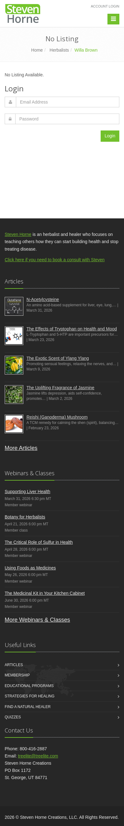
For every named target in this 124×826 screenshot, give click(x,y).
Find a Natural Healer (27, 707)
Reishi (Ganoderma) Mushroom (57, 417)
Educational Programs (29, 686)
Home (37, 50)
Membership (17, 675)
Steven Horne (18, 234)
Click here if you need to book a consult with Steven (55, 259)
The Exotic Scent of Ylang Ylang (57, 358)
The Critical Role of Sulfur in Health (39, 542)
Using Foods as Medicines (30, 567)
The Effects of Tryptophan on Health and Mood (71, 328)
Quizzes (13, 717)
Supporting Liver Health (27, 491)
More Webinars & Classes (37, 620)
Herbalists (59, 50)
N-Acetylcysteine (42, 299)
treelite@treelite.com (38, 755)
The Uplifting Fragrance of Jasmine (60, 387)
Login (110, 135)
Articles (14, 665)
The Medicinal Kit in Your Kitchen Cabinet (45, 593)
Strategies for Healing (30, 696)
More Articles (21, 448)
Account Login (105, 6)
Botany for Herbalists (25, 516)
